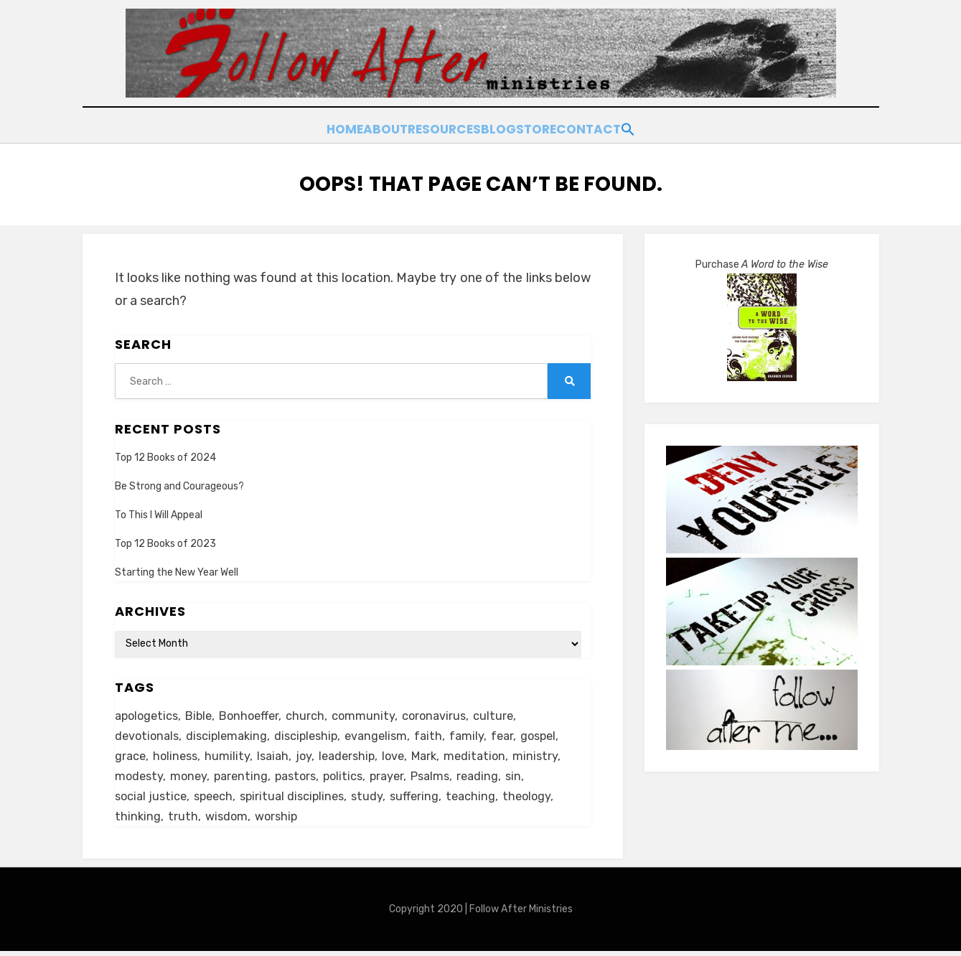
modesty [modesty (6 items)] (140, 776)
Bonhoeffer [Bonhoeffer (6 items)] (256, 710)
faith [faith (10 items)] (442, 732)
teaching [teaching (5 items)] (485, 798)
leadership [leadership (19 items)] (355, 754)
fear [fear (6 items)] (518, 732)
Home (287, 126)
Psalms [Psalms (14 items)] (444, 776)
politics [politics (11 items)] (353, 776)
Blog (495, 126)
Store (553, 126)
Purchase (761, 258)
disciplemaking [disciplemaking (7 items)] (231, 732)
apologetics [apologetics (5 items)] (148, 710)
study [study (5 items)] (378, 798)
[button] (684, 124)
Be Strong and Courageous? (179, 479)
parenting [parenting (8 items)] (245, 776)
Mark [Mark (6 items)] (437, 754)
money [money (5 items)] (191, 776)
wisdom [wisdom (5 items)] (228, 820)
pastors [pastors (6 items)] (303, 776)
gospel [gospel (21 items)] (556, 732)
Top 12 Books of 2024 (165, 450)
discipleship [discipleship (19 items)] (314, 732)
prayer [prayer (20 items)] (399, 776)
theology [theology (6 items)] (543, 798)
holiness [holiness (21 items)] (178, 754)
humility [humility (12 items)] (231, 754)
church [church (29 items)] (314, 710)
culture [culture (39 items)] (506, 710)
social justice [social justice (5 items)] (152, 798)
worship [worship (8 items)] (280, 820)
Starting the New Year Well (176, 566)
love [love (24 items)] (404, 754)
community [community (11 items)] (373, 710)
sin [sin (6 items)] (530, 776)
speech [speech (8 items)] (218, 798)
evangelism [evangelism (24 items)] (388, 732)
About (346, 126)
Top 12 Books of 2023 (165, 537)
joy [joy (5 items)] (310, 754)
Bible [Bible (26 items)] (203, 710)
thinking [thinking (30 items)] (138, 820)
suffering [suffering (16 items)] (427, 798)
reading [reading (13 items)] (493, 776)
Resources (423, 126)
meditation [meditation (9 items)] (490, 754)
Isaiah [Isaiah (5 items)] (278, 754)
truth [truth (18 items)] (184, 820)
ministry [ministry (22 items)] (552, 754)
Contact (624, 126)
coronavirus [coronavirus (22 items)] (445, 710)
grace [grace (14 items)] (131, 754)
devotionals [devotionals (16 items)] (148, 732)
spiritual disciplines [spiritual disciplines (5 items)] (300, 798)
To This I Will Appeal (158, 508)
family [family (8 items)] (481, 732)
